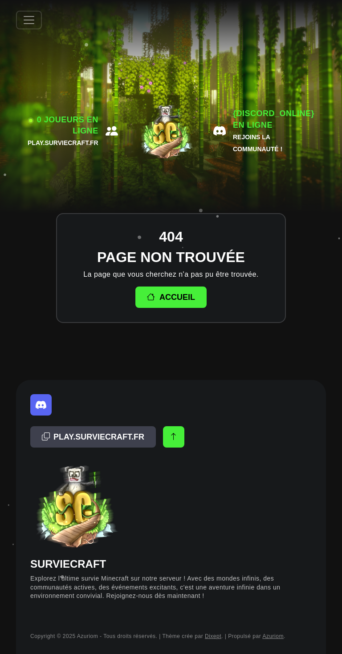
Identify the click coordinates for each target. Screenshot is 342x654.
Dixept (213, 636)
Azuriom (273, 636)
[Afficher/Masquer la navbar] (29, 20)
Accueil (171, 297)
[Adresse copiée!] (93, 437)
